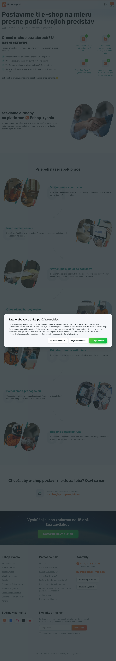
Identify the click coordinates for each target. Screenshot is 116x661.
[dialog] (58, 330)
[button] (58, 340)
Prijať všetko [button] (98, 340)
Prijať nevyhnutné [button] (78, 340)
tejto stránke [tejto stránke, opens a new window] (73, 334)
